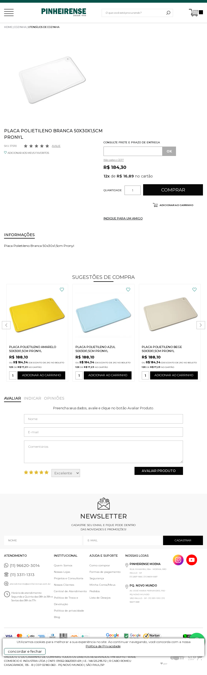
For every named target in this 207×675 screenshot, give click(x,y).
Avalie (56, 145)
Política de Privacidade (103, 646)
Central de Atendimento (70, 591)
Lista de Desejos (100, 597)
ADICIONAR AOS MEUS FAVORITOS (28, 152)
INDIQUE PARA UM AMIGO (123, 218)
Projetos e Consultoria (68, 578)
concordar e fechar (25, 651)
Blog (57, 617)
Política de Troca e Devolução (66, 601)
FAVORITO (62, 290)
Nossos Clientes (64, 585)
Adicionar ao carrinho (176, 205)
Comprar (173, 190)
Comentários (103, 451)
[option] (52, 79)
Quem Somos (63, 565)
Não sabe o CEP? (114, 159)
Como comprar (99, 565)
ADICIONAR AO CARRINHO (41, 376)
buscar (168, 13)
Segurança (96, 578)
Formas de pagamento (104, 572)
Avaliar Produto (159, 471)
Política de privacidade (69, 610)
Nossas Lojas (62, 572)
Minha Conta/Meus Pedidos (102, 588)
